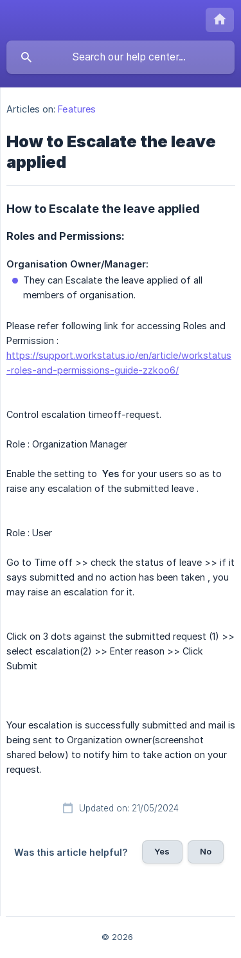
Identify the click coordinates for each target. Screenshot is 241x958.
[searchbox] (120, 57)
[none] (220, 20)
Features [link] (77, 109)
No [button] (205, 851)
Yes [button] (162, 851)
